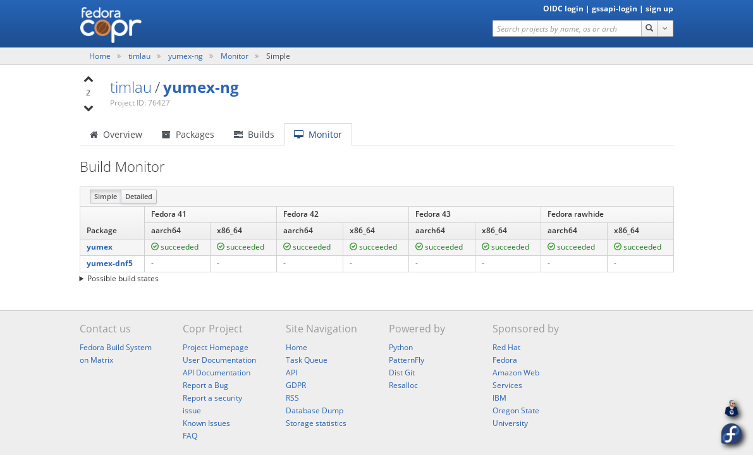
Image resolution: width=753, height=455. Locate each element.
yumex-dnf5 (110, 263)
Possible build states (123, 278)
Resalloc (403, 385)
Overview (116, 134)
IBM (499, 397)
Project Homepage (215, 347)
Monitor (234, 56)
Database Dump (314, 410)
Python (401, 347)
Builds (254, 134)
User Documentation (219, 360)
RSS (292, 397)
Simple (105, 196)
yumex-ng (186, 56)
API (291, 372)
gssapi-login (614, 8)
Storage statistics (316, 423)
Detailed (138, 196)
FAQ (190, 435)
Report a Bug (205, 385)
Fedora (505, 360)
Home (101, 56)
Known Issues (206, 423)
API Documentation (216, 372)
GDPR (296, 385)
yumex (100, 246)
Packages (188, 134)
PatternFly (406, 360)
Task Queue (307, 360)
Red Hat (506, 347)
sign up (659, 8)
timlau (140, 56)
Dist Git (402, 372)
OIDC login (563, 8)
